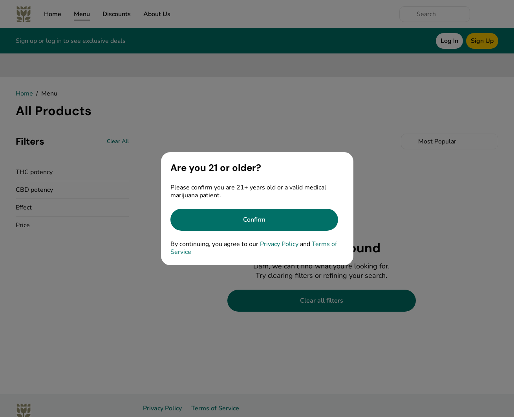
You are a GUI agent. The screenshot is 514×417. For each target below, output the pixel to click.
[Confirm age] (254, 220)
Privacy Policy (279, 244)
